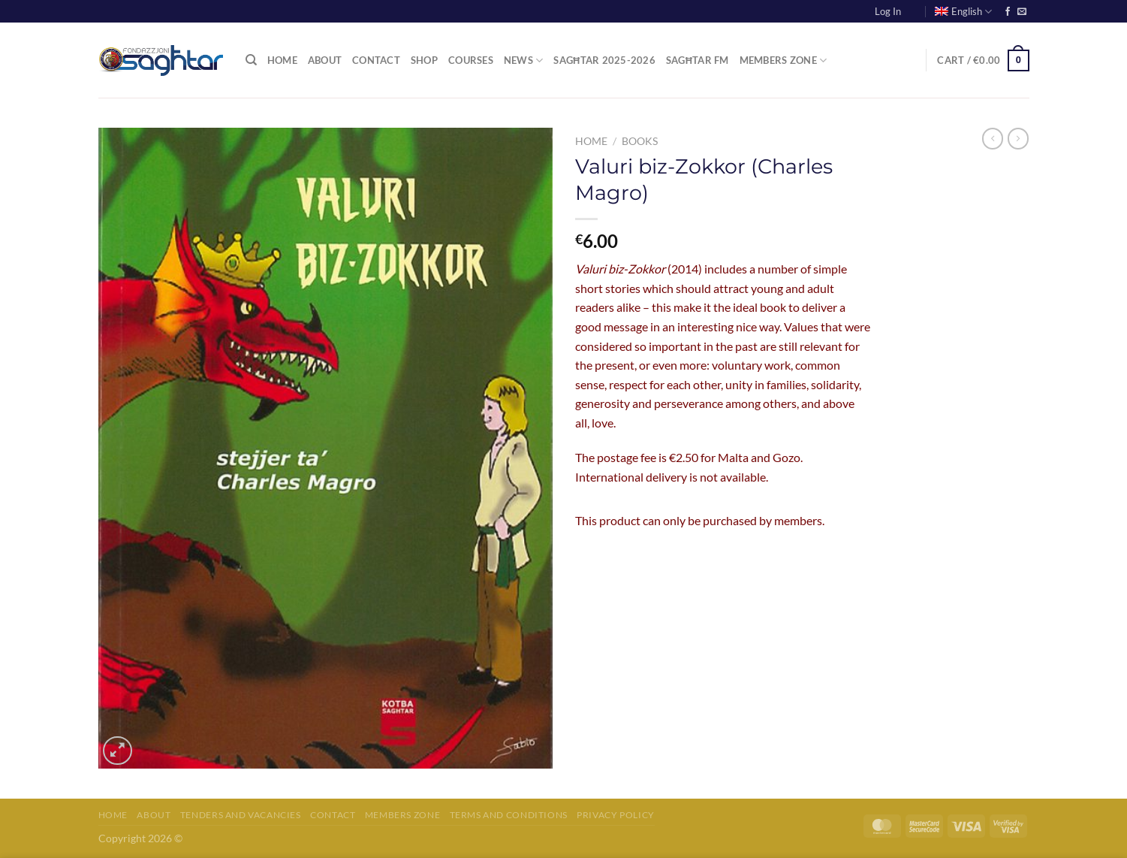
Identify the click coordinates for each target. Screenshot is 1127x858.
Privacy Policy (616, 814)
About (325, 60)
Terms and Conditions (509, 814)
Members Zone (783, 60)
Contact (376, 60)
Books (640, 141)
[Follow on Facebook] (1007, 12)
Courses (470, 60)
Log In (888, 11)
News (523, 60)
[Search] (251, 60)
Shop (424, 60)
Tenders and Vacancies (240, 814)
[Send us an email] (1021, 12)
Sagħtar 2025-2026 (604, 60)
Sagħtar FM (697, 60)
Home (282, 60)
